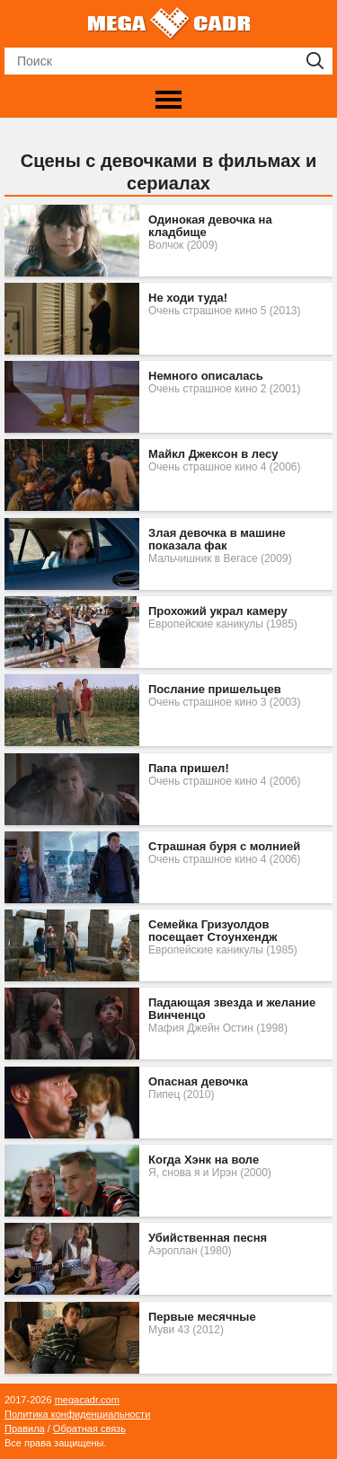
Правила (24, 1428)
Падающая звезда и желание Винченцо (231, 1009)
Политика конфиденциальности (77, 1414)
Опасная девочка (198, 1082)
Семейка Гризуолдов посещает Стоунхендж (212, 931)
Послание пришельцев (214, 689)
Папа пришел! (188, 768)
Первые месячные (202, 1317)
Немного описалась (205, 376)
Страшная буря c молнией (224, 846)
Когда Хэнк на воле (203, 1160)
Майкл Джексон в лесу (213, 454)
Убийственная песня (207, 1238)
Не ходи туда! (187, 298)
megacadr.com (87, 1399)
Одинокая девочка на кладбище (210, 226)
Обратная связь (89, 1428)
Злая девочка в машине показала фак (217, 539)
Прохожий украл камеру (218, 611)
